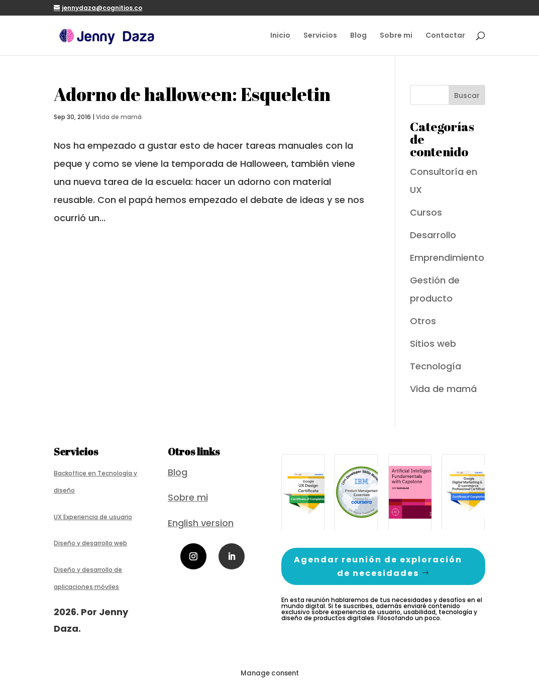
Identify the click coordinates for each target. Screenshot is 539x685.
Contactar (445, 36)
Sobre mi (396, 36)
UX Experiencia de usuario (93, 517)
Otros (423, 321)
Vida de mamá (119, 117)
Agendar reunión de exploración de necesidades (378, 566)
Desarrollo (433, 235)
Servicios (320, 36)
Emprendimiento (447, 257)
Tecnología (435, 366)
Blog (358, 36)
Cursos (426, 212)
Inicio (280, 36)
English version (201, 523)
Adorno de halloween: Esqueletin (192, 94)
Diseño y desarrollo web (90, 543)
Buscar (467, 95)
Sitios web (433, 343)
